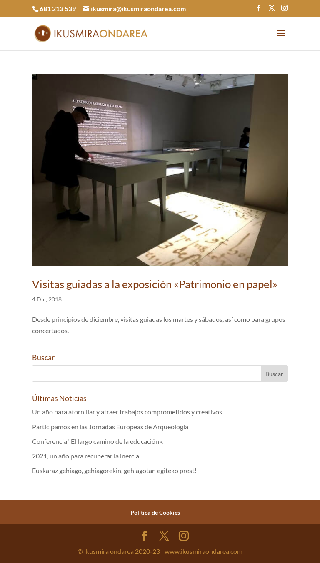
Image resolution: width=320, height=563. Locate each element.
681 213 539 (58, 8)
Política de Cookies (155, 512)
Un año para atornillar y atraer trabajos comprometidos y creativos (127, 412)
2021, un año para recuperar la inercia (85, 456)
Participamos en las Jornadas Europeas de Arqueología (110, 427)
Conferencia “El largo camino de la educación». (97, 441)
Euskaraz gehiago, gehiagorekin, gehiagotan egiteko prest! (114, 470)
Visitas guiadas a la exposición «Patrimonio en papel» (155, 284)
